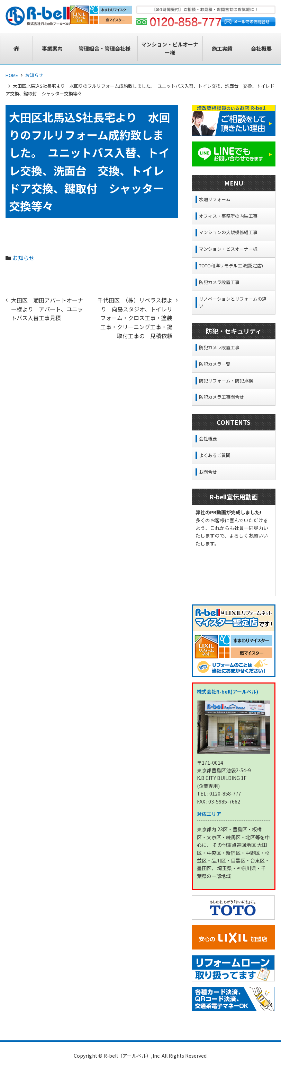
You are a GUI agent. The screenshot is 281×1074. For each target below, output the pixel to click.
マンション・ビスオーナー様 (228, 249)
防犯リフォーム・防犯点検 (226, 380)
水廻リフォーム (214, 199)
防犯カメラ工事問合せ (221, 397)
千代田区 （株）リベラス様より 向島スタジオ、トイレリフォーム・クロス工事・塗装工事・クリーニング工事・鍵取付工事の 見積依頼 (135, 318)
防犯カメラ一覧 (214, 364)
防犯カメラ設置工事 (219, 282)
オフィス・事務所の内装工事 (228, 216)
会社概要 (208, 438)
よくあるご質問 (214, 455)
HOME (12, 75)
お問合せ (208, 472)
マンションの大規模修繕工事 (228, 232)
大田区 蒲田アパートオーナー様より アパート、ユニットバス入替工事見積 (47, 309)
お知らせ (34, 75)
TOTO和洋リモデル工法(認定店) (231, 265)
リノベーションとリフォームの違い (232, 302)
